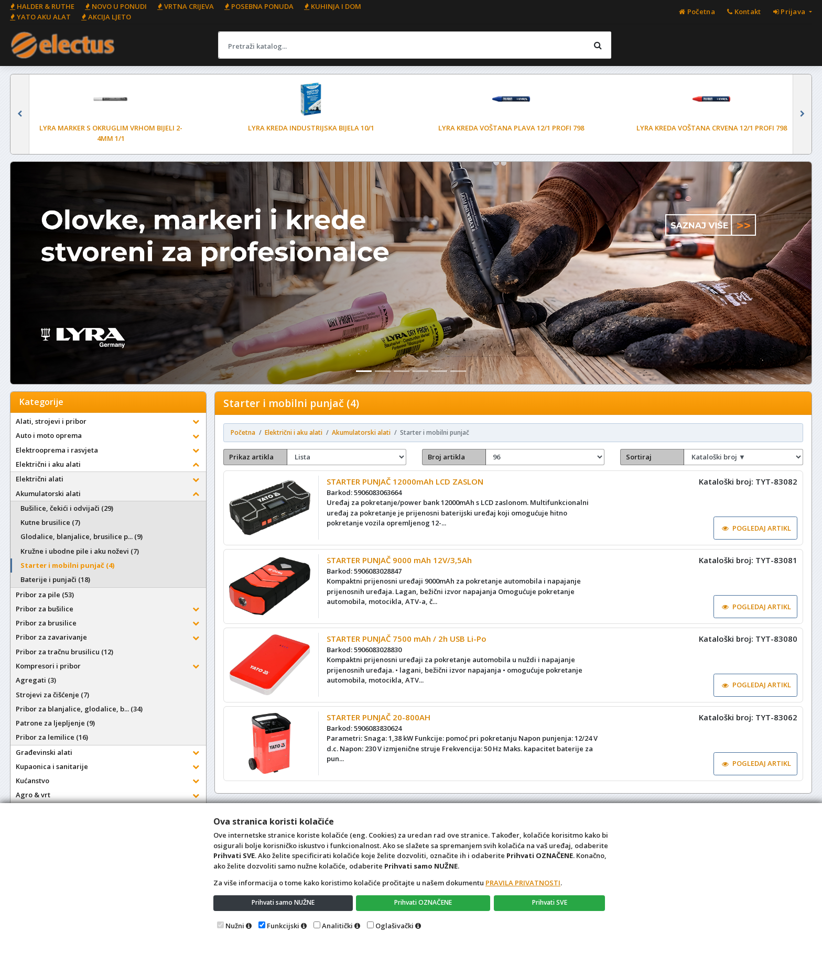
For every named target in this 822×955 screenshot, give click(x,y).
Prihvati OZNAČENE (424, 902)
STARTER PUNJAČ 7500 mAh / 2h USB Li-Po (409, 654)
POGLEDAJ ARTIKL (753, 530)
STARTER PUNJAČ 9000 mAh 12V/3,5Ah (401, 569)
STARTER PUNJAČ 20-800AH (380, 738)
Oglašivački (394, 925)
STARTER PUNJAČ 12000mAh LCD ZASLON (407, 485)
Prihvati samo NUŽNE (283, 902)
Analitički (337, 925)
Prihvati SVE (550, 902)
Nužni (234, 925)
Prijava (790, 11)
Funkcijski (283, 925)
